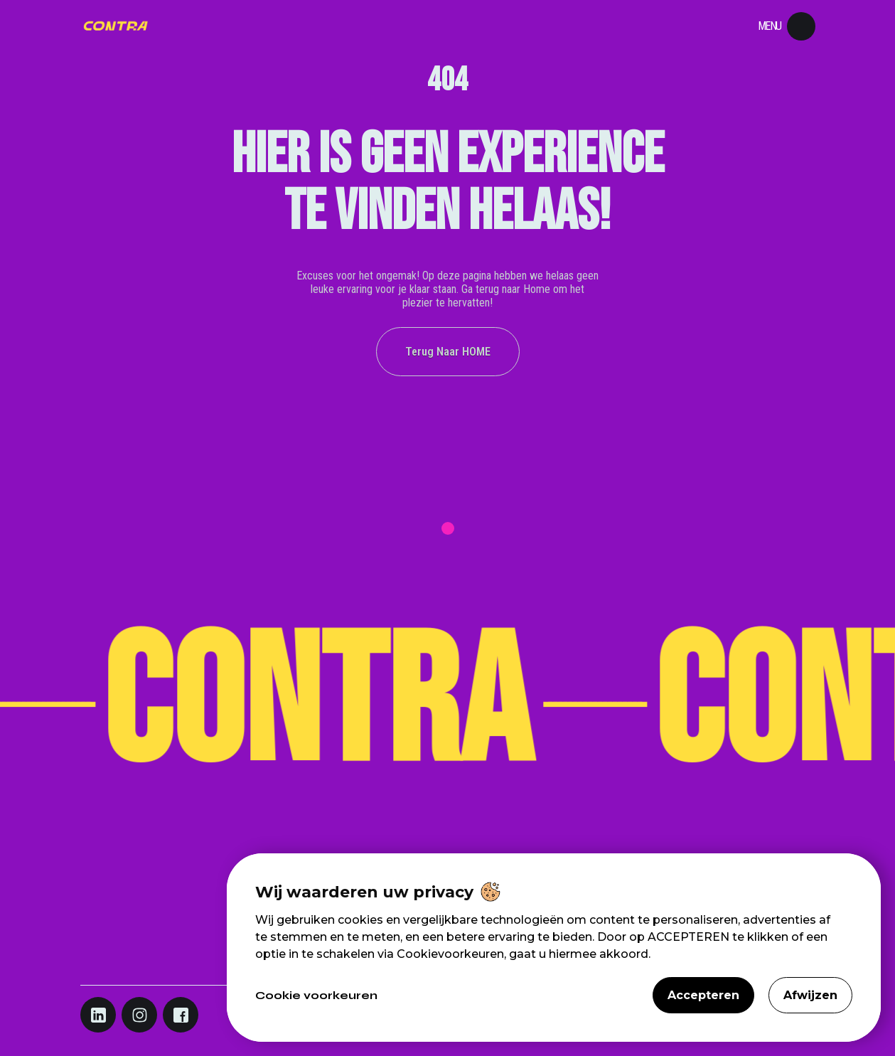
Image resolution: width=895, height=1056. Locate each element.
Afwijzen (810, 995)
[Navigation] (115, 27)
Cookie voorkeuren (316, 995)
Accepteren (703, 995)
